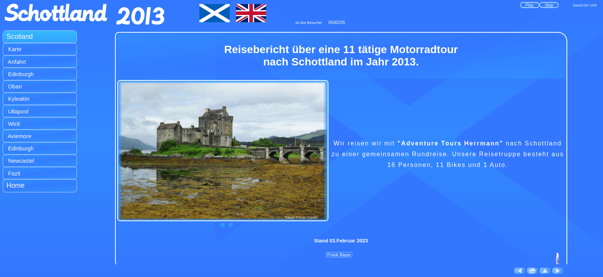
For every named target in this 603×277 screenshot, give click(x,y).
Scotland (20, 36)
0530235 (336, 22)
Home (16, 185)
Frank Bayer (339, 255)
